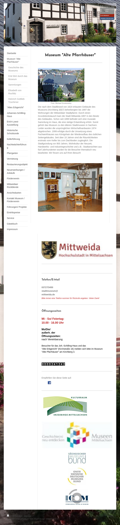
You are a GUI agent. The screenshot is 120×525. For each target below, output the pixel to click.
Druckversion (15, 516)
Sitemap (27, 516)
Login (110, 516)
